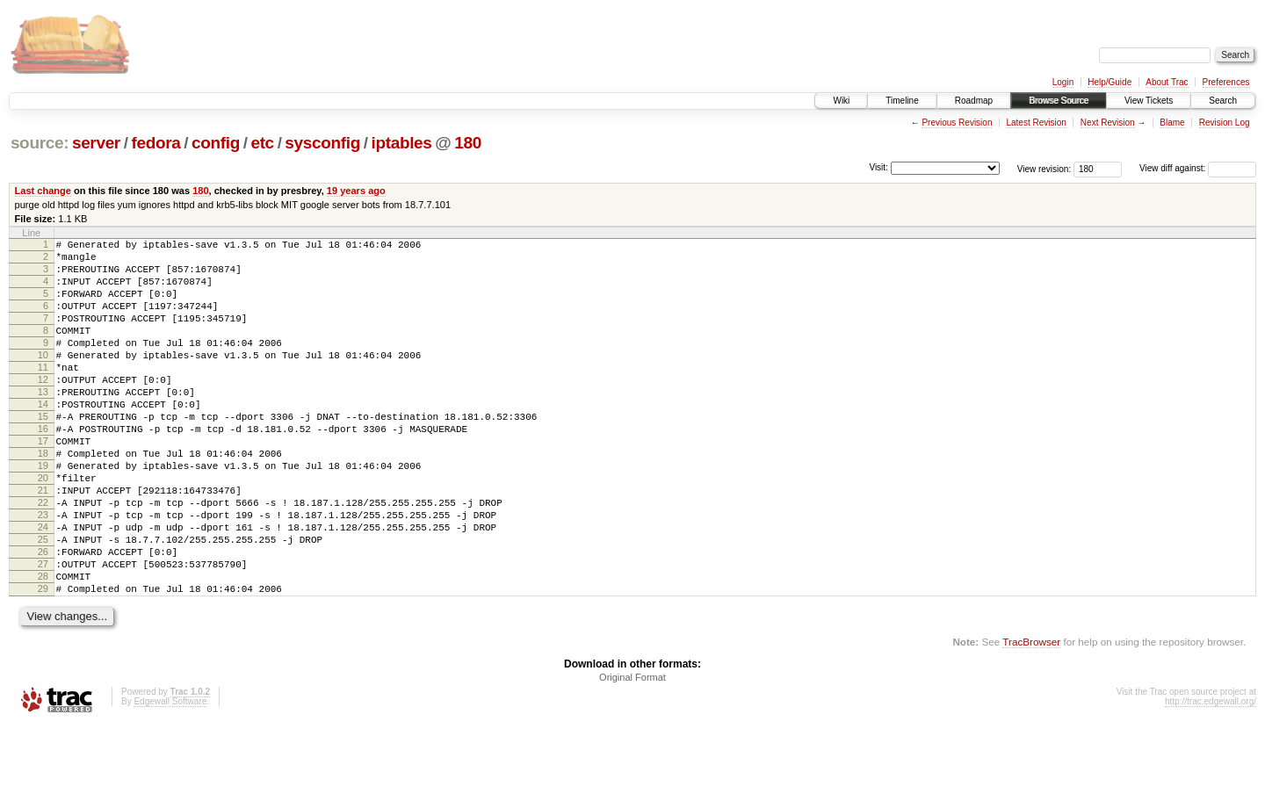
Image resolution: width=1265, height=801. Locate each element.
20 (43, 528)
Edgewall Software (170, 778)
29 (43, 662)
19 (43, 513)
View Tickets (1148, 100)
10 (43, 378)
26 (43, 617)
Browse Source (1058, 100)
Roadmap (974, 100)
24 (43, 587)
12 (43, 408)
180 (467, 143)
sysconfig (322, 143)
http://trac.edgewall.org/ (1210, 778)
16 (43, 468)
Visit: (878, 167)
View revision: (1044, 168)
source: (40, 143)
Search (1223, 100)
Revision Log (1224, 122)
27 (43, 632)
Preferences (1226, 82)
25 (43, 602)
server (96, 143)
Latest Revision (1036, 122)
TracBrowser (1031, 718)
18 (43, 498)
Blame (1172, 122)
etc (261, 143)
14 (43, 438)
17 (43, 483)
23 (43, 572)
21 (43, 543)
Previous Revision (957, 122)
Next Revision (1108, 122)
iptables (401, 143)
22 (43, 557)
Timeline (902, 100)
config (216, 143)
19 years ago (356, 190)
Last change (43, 190)
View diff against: (1197, 168)
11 (43, 393)
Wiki (841, 100)
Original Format (632, 753)
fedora (155, 143)
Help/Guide (1109, 82)
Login (1062, 82)
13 (43, 423)
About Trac (1167, 82)
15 (43, 453)
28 (43, 647)
